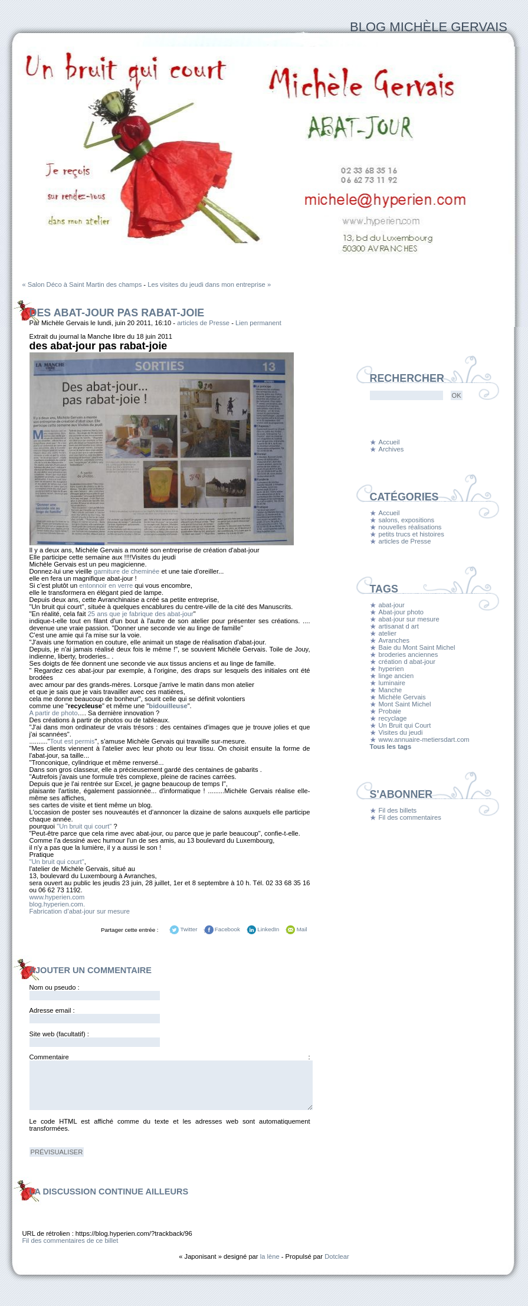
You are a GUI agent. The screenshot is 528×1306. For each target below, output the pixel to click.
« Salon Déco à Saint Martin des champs (82, 284)
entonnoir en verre (106, 585)
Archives (391, 449)
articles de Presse (203, 322)
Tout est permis (72, 741)
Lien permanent (258, 322)
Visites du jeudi (401, 732)
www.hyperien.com (57, 897)
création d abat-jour (407, 661)
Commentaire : (169, 1056)
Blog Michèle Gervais (428, 26)
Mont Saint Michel (405, 704)
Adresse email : (52, 1010)
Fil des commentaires (410, 817)
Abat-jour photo (401, 612)
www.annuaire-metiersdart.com (424, 739)
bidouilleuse (168, 705)
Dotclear (336, 1256)
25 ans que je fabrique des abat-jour (141, 613)
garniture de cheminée (126, 571)
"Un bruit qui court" (84, 826)
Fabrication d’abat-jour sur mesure (79, 911)
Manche (390, 689)
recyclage (393, 718)
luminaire (392, 682)
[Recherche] (406, 395)
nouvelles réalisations (410, 527)
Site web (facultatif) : (59, 1033)
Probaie (390, 711)
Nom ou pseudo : (54, 987)
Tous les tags (391, 746)
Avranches (394, 640)
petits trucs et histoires (411, 534)
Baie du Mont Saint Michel (417, 647)
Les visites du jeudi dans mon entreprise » (209, 284)
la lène (270, 1256)
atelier (387, 633)
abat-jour (392, 604)
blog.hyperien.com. (57, 904)
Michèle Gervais (402, 697)
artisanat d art (399, 626)
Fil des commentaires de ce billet (70, 1240)
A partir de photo (53, 712)
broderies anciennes (408, 654)
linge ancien (396, 675)
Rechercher (407, 378)
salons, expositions (407, 519)
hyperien (391, 668)
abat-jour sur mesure (409, 619)
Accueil (389, 442)
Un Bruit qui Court (405, 725)
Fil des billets (398, 810)
